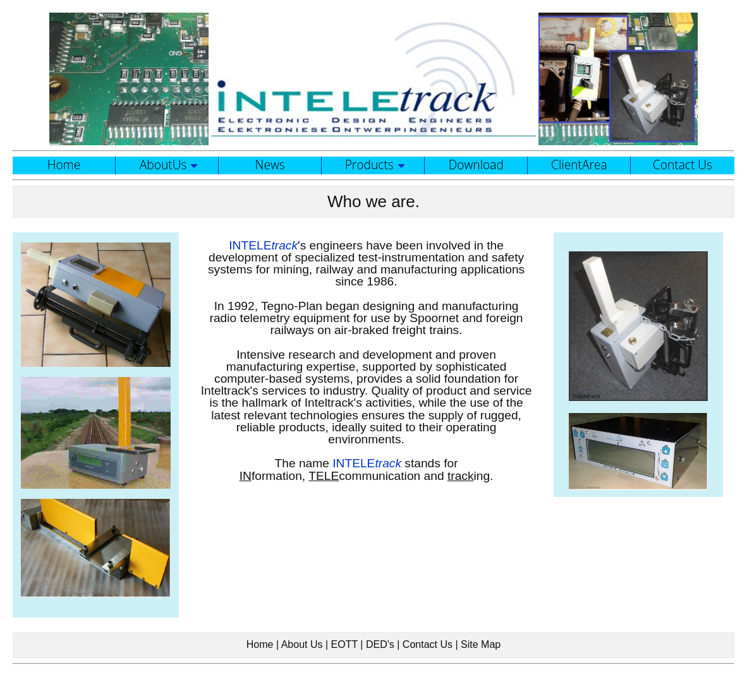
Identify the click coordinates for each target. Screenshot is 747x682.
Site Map (481, 644)
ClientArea (579, 165)
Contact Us (682, 165)
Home (64, 165)
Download (476, 165)
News (270, 165)
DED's (380, 644)
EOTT (344, 644)
